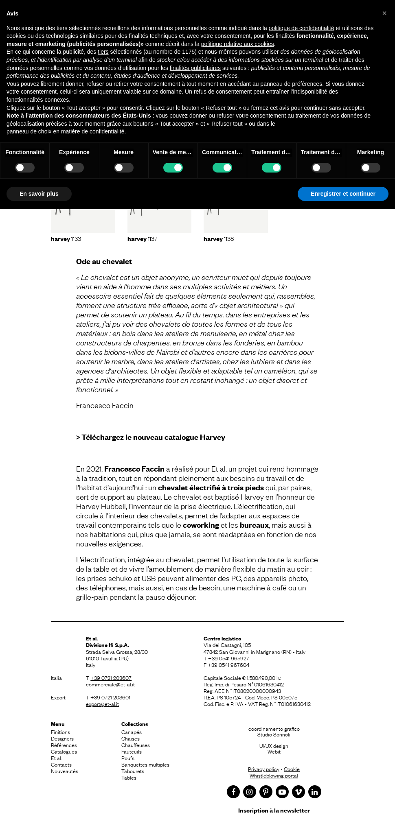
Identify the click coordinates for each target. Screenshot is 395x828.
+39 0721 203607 (111, 677)
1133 (66, 238)
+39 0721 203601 (110, 697)
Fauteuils (131, 751)
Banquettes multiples (145, 764)
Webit (274, 751)
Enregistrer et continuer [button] (343, 193)
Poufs (127, 757)
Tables (128, 777)
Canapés (131, 731)
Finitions (60, 731)
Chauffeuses (135, 744)
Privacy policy (263, 769)
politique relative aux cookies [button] (237, 44)
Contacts (61, 764)
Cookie (292, 769)
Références (64, 744)
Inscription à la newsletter (274, 810)
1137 (142, 238)
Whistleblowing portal (274, 775)
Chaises (130, 738)
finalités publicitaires (195, 68)
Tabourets (132, 770)
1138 (219, 238)
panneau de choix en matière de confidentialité (66, 131)
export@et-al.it (102, 703)
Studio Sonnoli (273, 734)
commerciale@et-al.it (110, 684)
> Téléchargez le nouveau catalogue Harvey (150, 437)
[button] (384, 13)
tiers (103, 51)
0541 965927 (234, 658)
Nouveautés (64, 770)
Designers (62, 738)
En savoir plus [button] (39, 193)
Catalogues (64, 751)
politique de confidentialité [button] (301, 28)
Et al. (56, 757)
